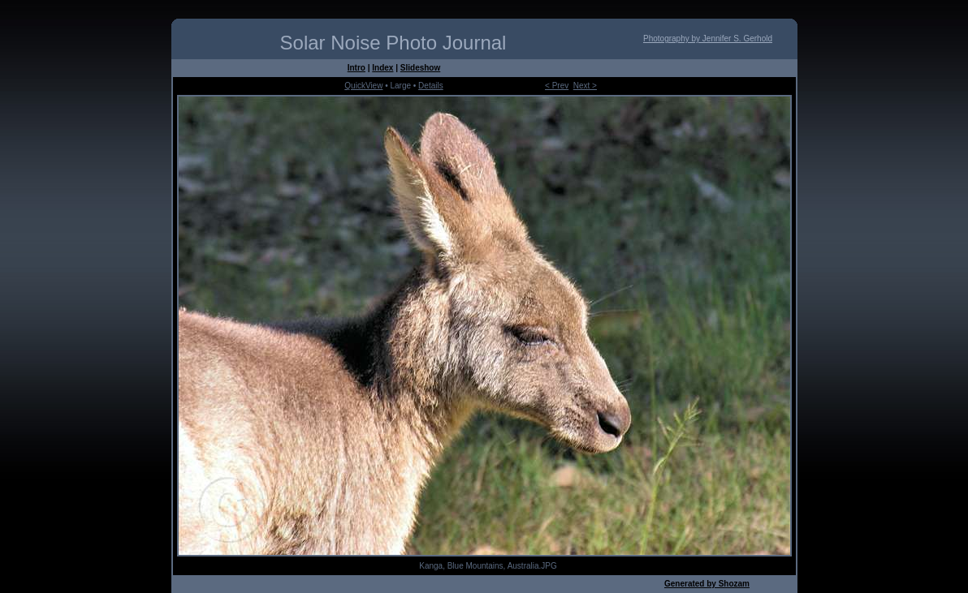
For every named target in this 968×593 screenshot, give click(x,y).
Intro (356, 67)
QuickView (363, 85)
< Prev (556, 85)
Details (430, 85)
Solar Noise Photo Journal (393, 43)
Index (382, 67)
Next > (585, 85)
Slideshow (420, 67)
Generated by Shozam (707, 583)
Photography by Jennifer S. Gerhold (707, 38)
